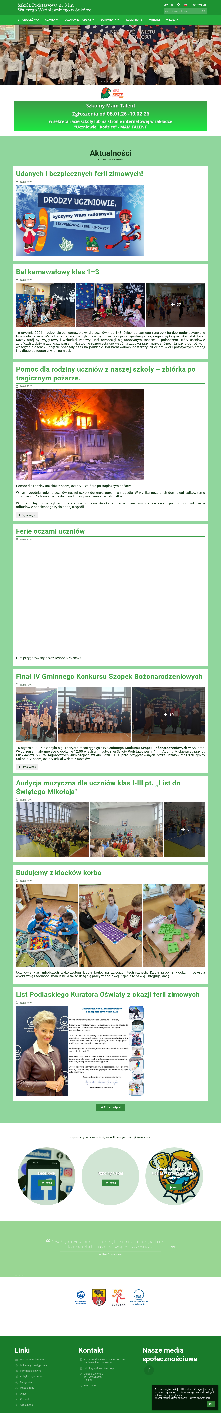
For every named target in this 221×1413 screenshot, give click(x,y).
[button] (186, 5)
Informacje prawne (30, 1370)
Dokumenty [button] (110, 19)
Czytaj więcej (27, 515)
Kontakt (24, 1399)
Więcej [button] (172, 19)
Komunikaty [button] (134, 19)
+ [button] (166, 4)
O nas (23, 1393)
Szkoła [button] (52, 19)
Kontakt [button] (154, 19)
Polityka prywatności (31, 1376)
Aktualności (26, 1404)
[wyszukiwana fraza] (185, 11)
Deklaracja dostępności (33, 1365)
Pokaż (46, 1182)
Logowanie (199, 5)
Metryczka (26, 1382)
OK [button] (211, 1404)
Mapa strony (27, 1387)
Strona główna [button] (28, 19)
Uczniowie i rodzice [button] (80, 19)
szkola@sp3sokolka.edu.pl (99, 1368)
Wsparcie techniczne (32, 1359)
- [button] (172, 4)
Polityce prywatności (199, 1398)
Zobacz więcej (110, 1107)
